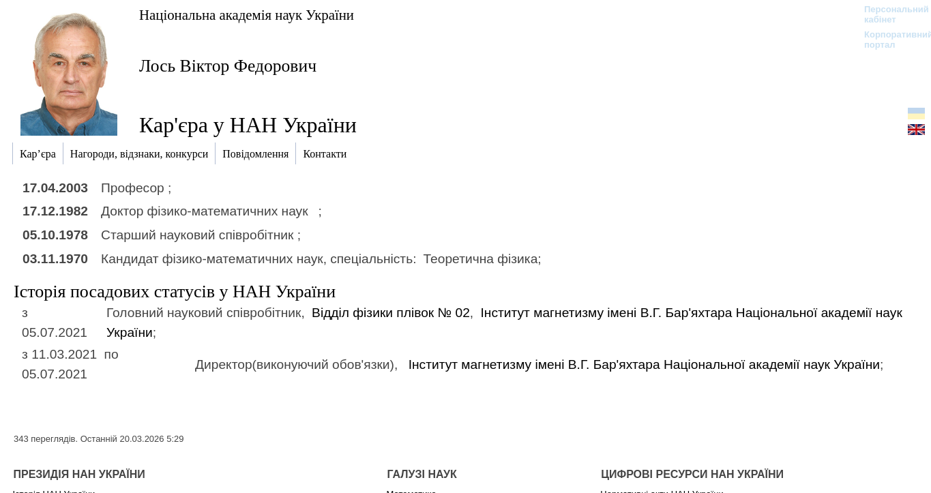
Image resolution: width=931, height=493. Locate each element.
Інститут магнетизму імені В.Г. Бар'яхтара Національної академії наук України (644, 364)
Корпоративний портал (889, 39)
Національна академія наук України (246, 15)
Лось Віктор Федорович (227, 66)
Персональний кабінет (889, 14)
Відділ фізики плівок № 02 (391, 312)
